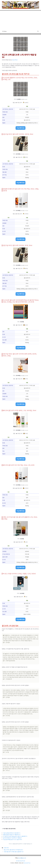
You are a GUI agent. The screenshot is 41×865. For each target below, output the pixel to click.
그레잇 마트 (6, 848)
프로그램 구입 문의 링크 (20, 861)
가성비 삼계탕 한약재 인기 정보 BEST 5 (11, 833)
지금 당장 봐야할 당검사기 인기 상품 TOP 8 (12, 839)
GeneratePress (27, 863)
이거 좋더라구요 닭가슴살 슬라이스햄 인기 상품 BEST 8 (15, 836)
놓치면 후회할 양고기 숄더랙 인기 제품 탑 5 (12, 838)
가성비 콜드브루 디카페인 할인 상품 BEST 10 (13, 852)
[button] (38, 31)
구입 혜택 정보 (20, 128)
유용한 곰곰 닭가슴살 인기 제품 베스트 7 (11, 834)
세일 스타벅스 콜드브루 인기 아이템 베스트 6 (13, 850)
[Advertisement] (20, 20)
